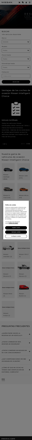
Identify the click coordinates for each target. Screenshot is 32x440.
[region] (16, 220)
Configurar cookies (16, 236)
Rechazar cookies (16, 232)
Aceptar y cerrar (16, 227)
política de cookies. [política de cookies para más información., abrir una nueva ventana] (13, 223)
